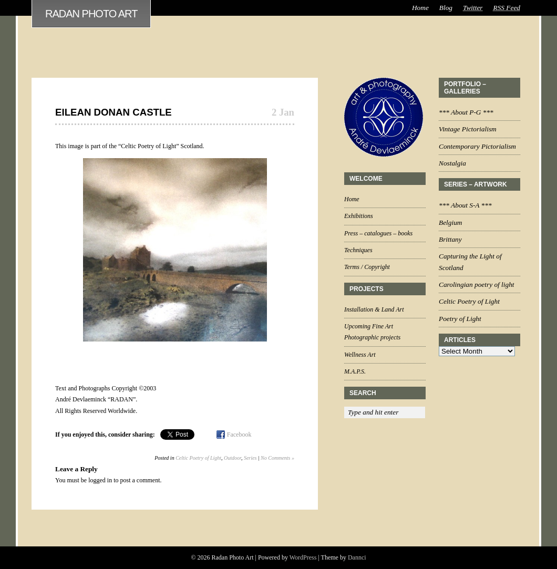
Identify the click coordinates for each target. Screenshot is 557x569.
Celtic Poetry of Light (198, 458)
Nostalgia (452, 163)
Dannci (357, 557)
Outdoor (232, 458)
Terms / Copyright (367, 267)
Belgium (450, 222)
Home (420, 8)
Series (250, 458)
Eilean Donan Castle (113, 112)
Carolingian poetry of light (476, 284)
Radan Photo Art (91, 13)
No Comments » (277, 458)
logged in (100, 480)
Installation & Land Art (374, 309)
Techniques (358, 250)
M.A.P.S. (355, 371)
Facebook (239, 434)
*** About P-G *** (466, 112)
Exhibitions (358, 216)
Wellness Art (360, 354)
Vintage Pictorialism (468, 129)
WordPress (303, 557)
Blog (445, 8)
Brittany (450, 239)
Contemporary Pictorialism (477, 146)
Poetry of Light (460, 319)
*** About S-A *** (465, 205)
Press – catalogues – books (378, 233)
